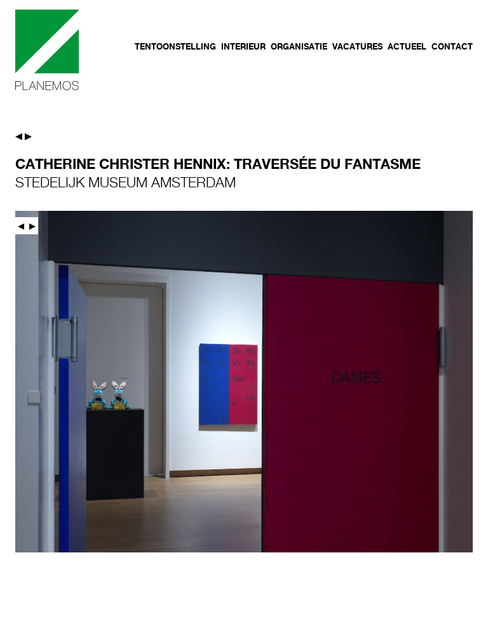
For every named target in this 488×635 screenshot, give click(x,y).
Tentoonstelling (175, 46)
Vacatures (357, 46)
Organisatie (299, 46)
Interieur (243, 46)
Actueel (407, 46)
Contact (452, 46)
